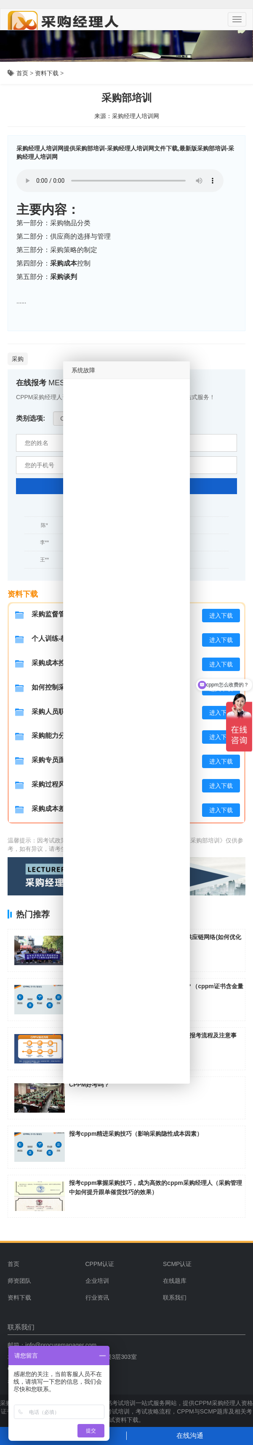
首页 (22, 73)
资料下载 (47, 73)
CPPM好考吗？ (89, 1084)
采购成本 (63, 263)
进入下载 (221, 615)
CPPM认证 (99, 1264)
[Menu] (237, 19)
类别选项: (30, 418)
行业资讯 (97, 1297)
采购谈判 (63, 276)
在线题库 (174, 1280)
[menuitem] (121, 1264)
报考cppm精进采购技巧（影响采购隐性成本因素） (135, 1133)
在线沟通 (189, 1435)
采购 (18, 358)
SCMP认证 (177, 1264)
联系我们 (174, 1297)
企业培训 (97, 1280)
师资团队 (19, 1280)
